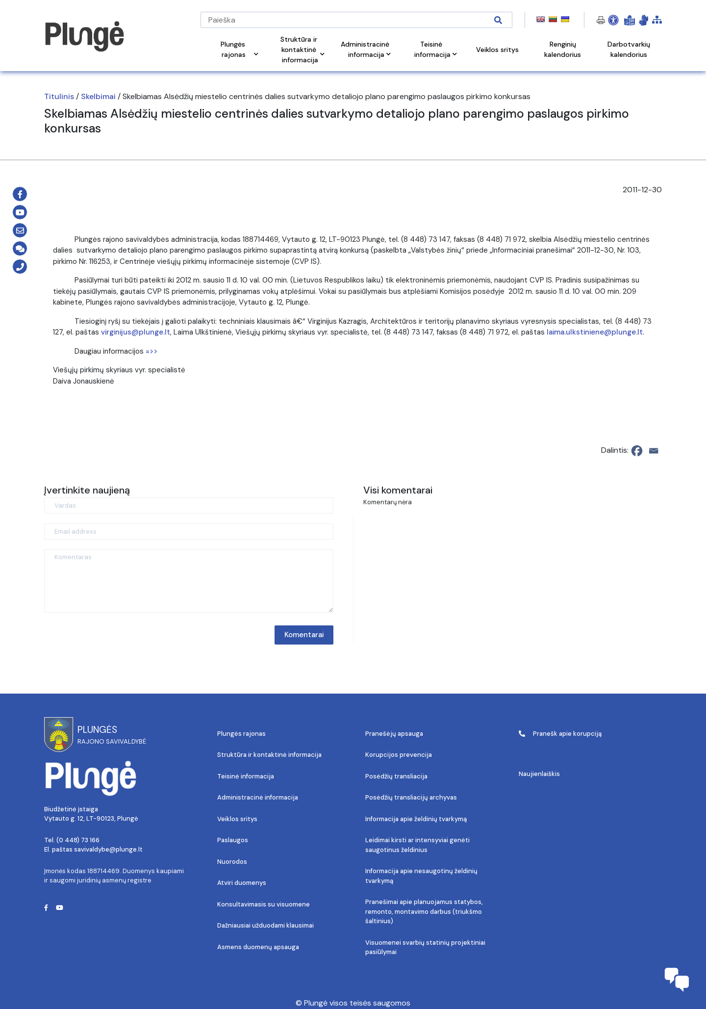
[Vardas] (188, 505)
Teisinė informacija (245, 776)
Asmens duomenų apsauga (258, 947)
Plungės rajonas (241, 733)
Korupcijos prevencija (398, 754)
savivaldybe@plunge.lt (108, 849)
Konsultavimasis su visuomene (263, 904)
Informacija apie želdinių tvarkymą (416, 819)
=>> (151, 351)
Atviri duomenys (241, 883)
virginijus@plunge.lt (135, 332)
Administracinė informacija (257, 797)
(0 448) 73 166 (78, 840)
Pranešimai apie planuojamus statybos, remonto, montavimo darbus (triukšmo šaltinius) (424, 911)
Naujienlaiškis (539, 774)
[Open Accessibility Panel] (613, 20)
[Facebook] (637, 450)
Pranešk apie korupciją (560, 733)
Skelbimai (98, 96)
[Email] (653, 450)
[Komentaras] (188, 581)
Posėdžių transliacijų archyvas (411, 797)
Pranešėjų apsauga (394, 733)
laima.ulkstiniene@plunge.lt (595, 332)
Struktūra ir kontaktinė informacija (269, 754)
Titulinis (59, 96)
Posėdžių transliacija (396, 776)
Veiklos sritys (237, 819)
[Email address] (188, 531)
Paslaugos (232, 840)
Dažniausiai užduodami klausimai (265, 925)
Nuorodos (232, 861)
